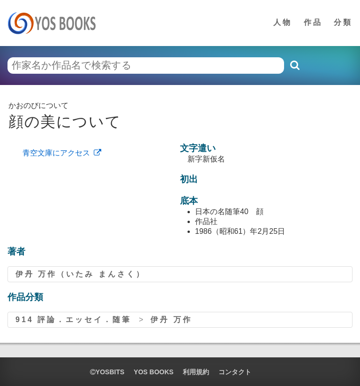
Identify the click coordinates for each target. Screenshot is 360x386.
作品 (313, 22)
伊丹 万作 (171, 320)
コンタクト (234, 372)
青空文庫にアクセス (56, 153)
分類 (343, 22)
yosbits (107, 372)
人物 (282, 22)
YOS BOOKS (153, 372)
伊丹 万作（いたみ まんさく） (80, 274)
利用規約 (196, 372)
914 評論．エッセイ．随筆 (73, 320)
